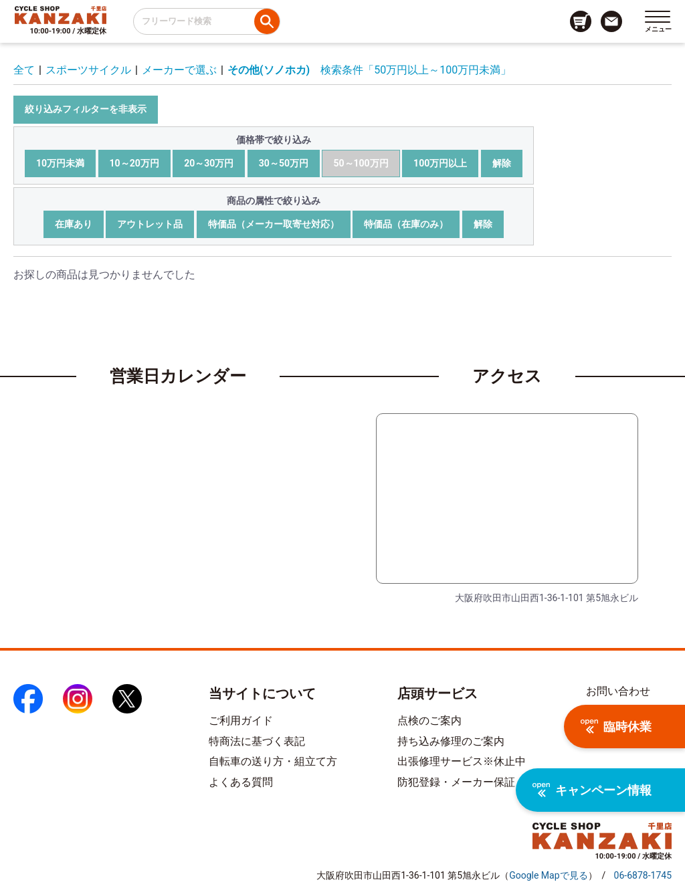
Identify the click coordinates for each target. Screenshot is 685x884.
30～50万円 (283, 163)
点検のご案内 (429, 720)
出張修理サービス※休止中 (461, 761)
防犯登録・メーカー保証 (456, 782)
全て (24, 70)
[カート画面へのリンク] (580, 21)
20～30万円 (208, 163)
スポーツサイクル (88, 70)
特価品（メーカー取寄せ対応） (273, 224)
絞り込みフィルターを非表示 (85, 109)
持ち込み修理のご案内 (450, 741)
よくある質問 (241, 782)
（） (548, 875)
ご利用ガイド (241, 720)
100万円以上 (440, 163)
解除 (501, 163)
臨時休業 (616, 727)
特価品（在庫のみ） (406, 224)
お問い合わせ (618, 691)
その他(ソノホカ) (268, 70)
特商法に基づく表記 (257, 741)
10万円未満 (60, 163)
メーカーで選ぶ (179, 70)
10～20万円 (134, 163)
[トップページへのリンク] (60, 14)
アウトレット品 (150, 224)
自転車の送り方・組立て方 (273, 761)
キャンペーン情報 (592, 790)
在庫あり (73, 224)
